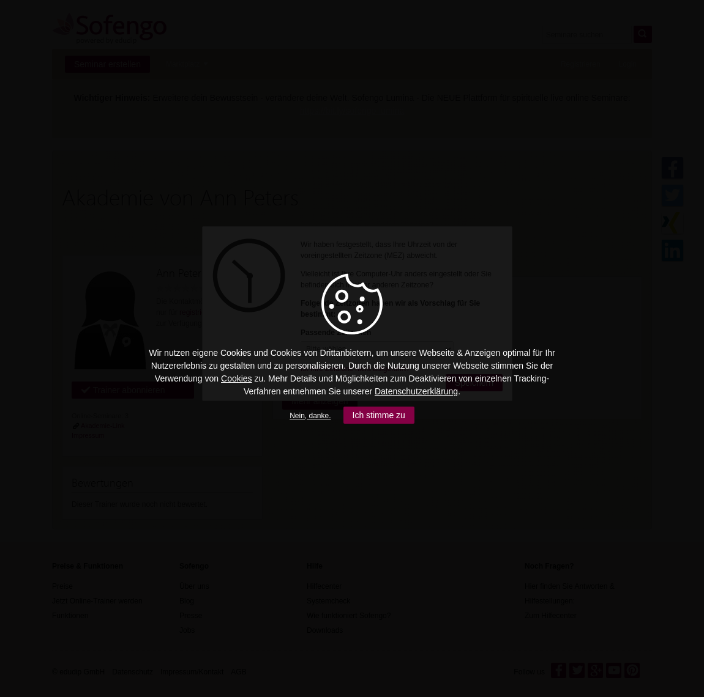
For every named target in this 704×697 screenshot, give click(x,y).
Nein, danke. (310, 415)
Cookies (236, 378)
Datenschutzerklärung (416, 391)
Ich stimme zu (379, 415)
